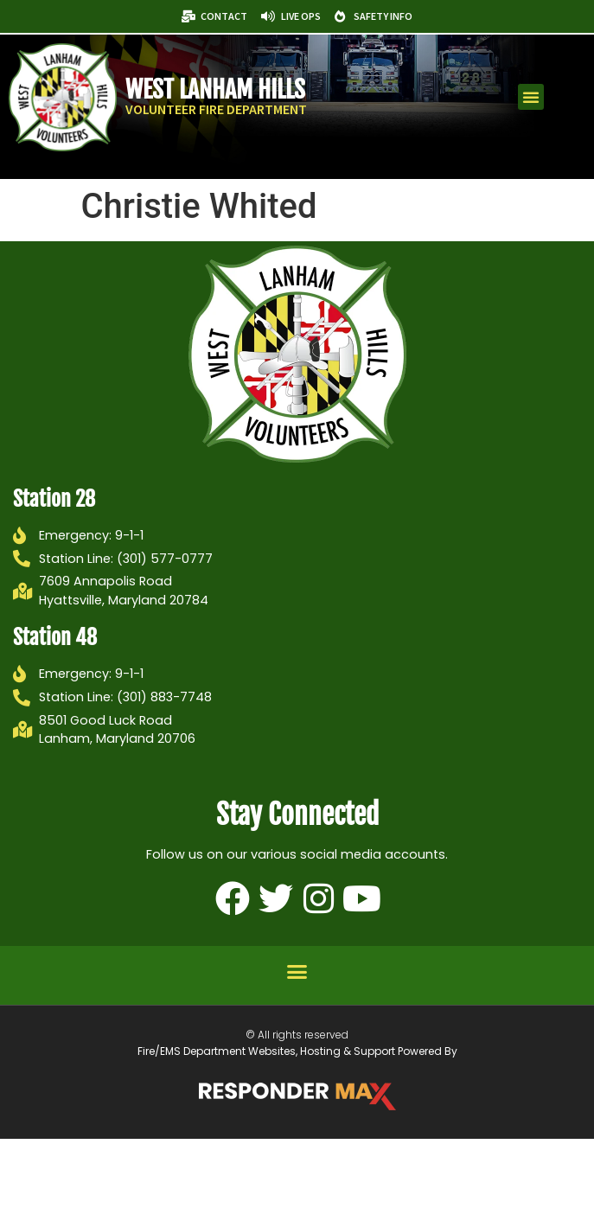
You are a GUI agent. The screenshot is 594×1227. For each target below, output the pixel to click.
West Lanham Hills (215, 89)
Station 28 (54, 499)
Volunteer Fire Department (216, 109)
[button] (531, 97)
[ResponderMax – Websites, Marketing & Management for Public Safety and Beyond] (297, 1096)
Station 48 (55, 637)
